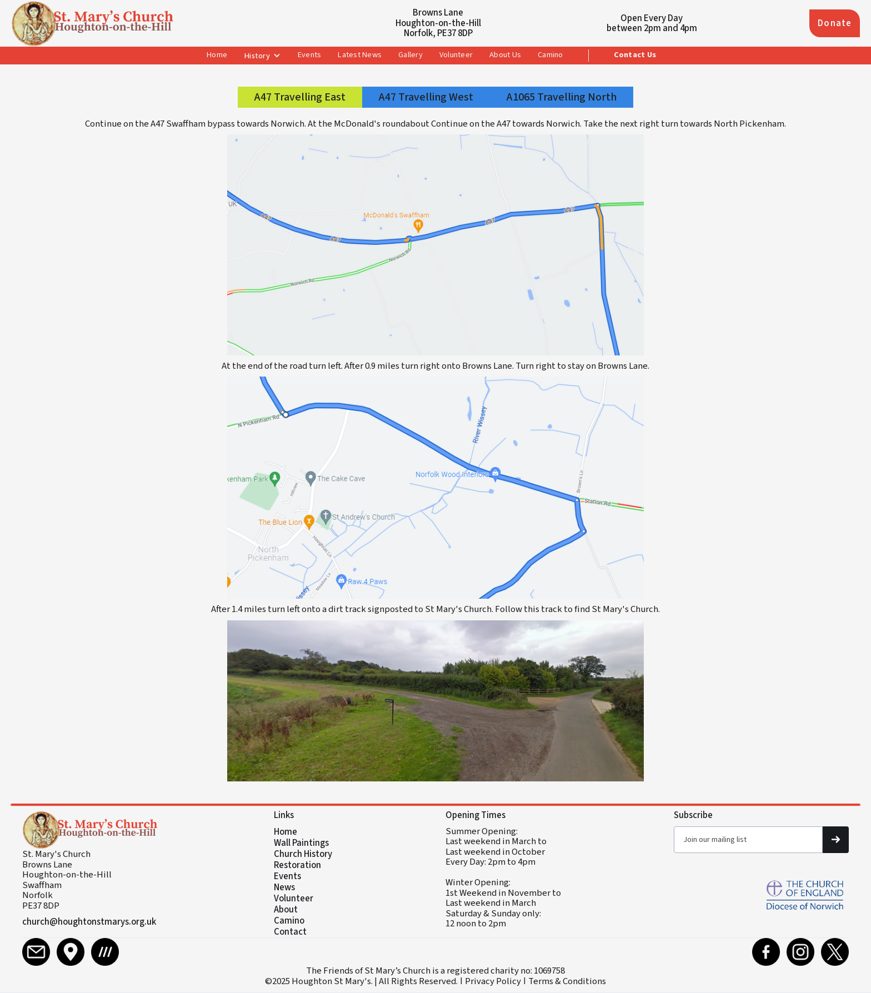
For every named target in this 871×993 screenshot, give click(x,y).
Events (310, 55)
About (286, 909)
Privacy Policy (493, 981)
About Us (505, 55)
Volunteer (456, 55)
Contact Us (635, 55)
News (284, 887)
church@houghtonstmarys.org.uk (89, 921)
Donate (835, 23)
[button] (262, 56)
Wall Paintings (301, 843)
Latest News (360, 55)
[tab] (300, 97)
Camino (550, 55)
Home (217, 55)
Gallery (410, 55)
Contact (290, 931)
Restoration (297, 865)
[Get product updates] (748, 839)
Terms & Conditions (567, 981)
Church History (303, 854)
